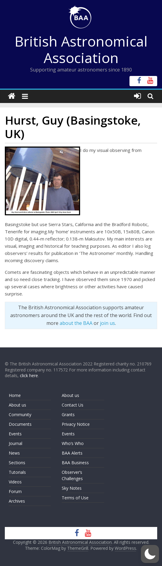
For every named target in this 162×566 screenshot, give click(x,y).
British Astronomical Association (81, 49)
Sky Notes (72, 488)
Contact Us (72, 405)
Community (20, 414)
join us (107, 323)
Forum (15, 491)
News (14, 453)
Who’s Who (73, 443)
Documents (20, 424)
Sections (17, 462)
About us (17, 405)
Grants (68, 414)
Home (15, 395)
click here (29, 375)
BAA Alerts (72, 453)
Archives (17, 501)
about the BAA (76, 323)
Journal (15, 443)
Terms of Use (75, 498)
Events (15, 434)
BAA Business (75, 462)
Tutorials (17, 472)
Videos (15, 482)
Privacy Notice (76, 424)
